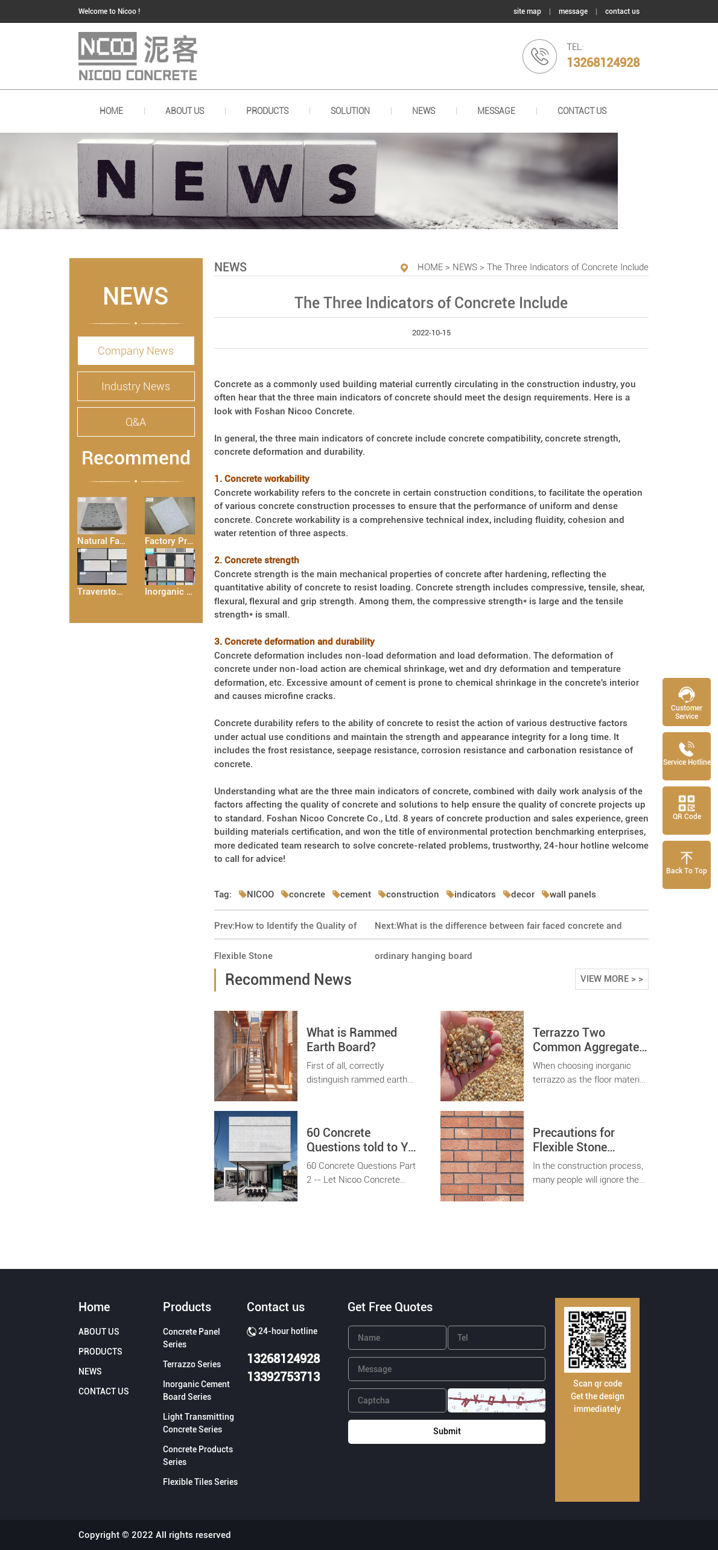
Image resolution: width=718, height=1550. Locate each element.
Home (94, 1307)
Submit (447, 1431)
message (573, 11)
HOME (111, 111)
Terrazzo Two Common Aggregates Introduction (589, 1047)
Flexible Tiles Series (200, 1482)
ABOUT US (184, 111)
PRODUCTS (267, 111)
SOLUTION (350, 111)
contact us (622, 11)
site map (527, 11)
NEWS (423, 111)
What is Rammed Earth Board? (352, 1039)
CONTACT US (582, 111)
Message (496, 111)
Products (187, 1307)
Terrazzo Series (192, 1364)
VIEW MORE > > (611, 978)
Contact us (276, 1307)
